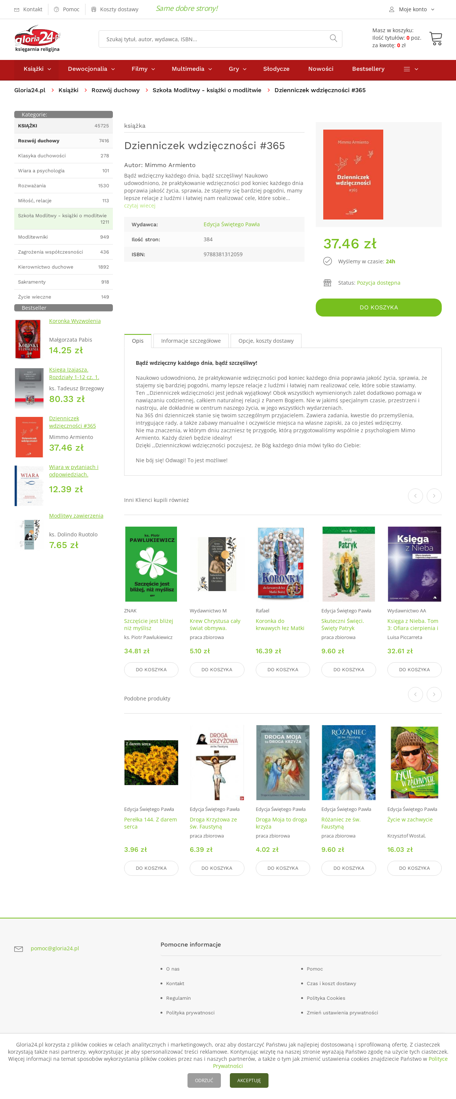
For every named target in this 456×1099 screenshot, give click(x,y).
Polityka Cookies (326, 998)
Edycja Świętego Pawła (232, 226)
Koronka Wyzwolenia (75, 322)
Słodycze (276, 70)
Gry (234, 70)
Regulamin (178, 998)
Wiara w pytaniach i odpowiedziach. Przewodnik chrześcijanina (74, 480)
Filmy (139, 70)
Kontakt (175, 983)
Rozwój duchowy (117, 92)
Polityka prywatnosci (190, 1012)
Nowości (320, 70)
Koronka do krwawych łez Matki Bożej (280, 629)
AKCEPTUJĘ (249, 1080)
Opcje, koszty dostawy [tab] (266, 342)
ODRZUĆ (204, 1080)
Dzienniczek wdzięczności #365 (72, 424)
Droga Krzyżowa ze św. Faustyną (213, 824)
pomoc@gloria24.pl (55, 948)
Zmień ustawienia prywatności (342, 1012)
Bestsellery (368, 70)
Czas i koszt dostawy (331, 983)
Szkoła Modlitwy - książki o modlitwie (210, 92)
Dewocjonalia (87, 70)
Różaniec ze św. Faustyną (341, 824)
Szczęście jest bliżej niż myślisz (148, 626)
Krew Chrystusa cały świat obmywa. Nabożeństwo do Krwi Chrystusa (215, 633)
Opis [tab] (138, 342)
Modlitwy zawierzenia (76, 517)
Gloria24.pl (30, 92)
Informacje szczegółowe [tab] (191, 342)
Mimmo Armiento (170, 166)
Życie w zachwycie (410, 820)
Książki (34, 70)
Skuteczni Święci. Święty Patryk (342, 626)
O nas (173, 969)
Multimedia (188, 70)
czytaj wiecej (140, 207)
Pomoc (315, 969)
